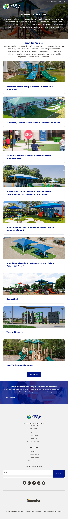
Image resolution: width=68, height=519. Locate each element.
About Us (34, 432)
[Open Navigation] (64, 6)
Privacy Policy (38, 511)
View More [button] (34, 375)
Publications (34, 451)
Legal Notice (30, 511)
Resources (34, 448)
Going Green (34, 438)
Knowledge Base (34, 454)
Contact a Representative (52, 1)
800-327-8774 (62, 1)
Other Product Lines (34, 461)
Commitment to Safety (34, 442)
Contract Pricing (34, 457)
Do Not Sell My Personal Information (52, 511)
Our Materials (34, 435)
